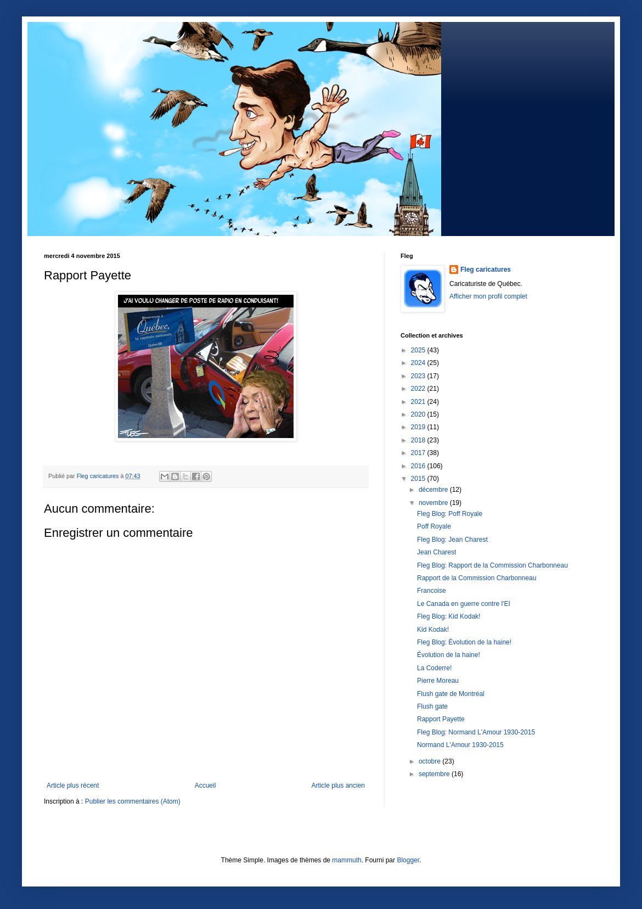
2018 (419, 440)
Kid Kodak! (433, 629)
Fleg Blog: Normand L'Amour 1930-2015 (476, 732)
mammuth (346, 860)
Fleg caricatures (485, 269)
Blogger (408, 860)
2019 (419, 427)
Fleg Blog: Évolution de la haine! (464, 642)
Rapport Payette (441, 719)
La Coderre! (434, 668)
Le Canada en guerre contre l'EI (463, 604)
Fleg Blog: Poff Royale (449, 514)
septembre (435, 774)
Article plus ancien (338, 785)
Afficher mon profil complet (488, 296)
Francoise (431, 590)
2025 (419, 350)
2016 (419, 466)
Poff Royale (434, 526)
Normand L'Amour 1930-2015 (460, 745)
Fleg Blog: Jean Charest (452, 539)
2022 (419, 388)
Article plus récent (73, 785)
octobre (430, 761)
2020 (419, 414)
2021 (419, 402)
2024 (419, 363)
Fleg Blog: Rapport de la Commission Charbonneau (492, 565)
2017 (419, 453)
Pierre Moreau (438, 680)
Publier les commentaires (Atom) (133, 801)
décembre (434, 489)
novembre (434, 503)
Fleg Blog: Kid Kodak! (448, 616)
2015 (419, 478)
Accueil (205, 785)
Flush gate (432, 706)
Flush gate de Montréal (451, 694)
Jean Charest (436, 552)
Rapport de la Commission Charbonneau (476, 578)
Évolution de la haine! (448, 655)
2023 (419, 376)
